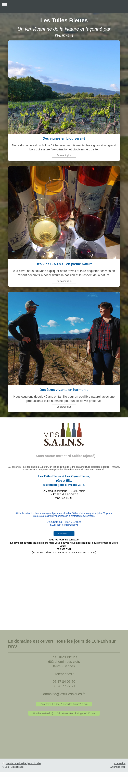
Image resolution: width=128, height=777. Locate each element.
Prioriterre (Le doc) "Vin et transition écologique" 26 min (64, 713)
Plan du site (34, 763)
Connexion (119, 763)
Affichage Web (117, 766)
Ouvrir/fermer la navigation (64, 4)
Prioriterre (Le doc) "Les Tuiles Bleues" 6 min (64, 704)
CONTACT (64, 533)
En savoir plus (64, 155)
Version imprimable (15, 763)
